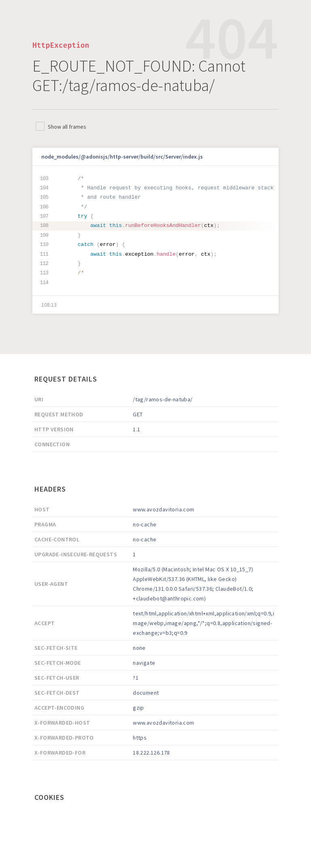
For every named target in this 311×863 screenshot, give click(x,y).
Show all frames (67, 126)
